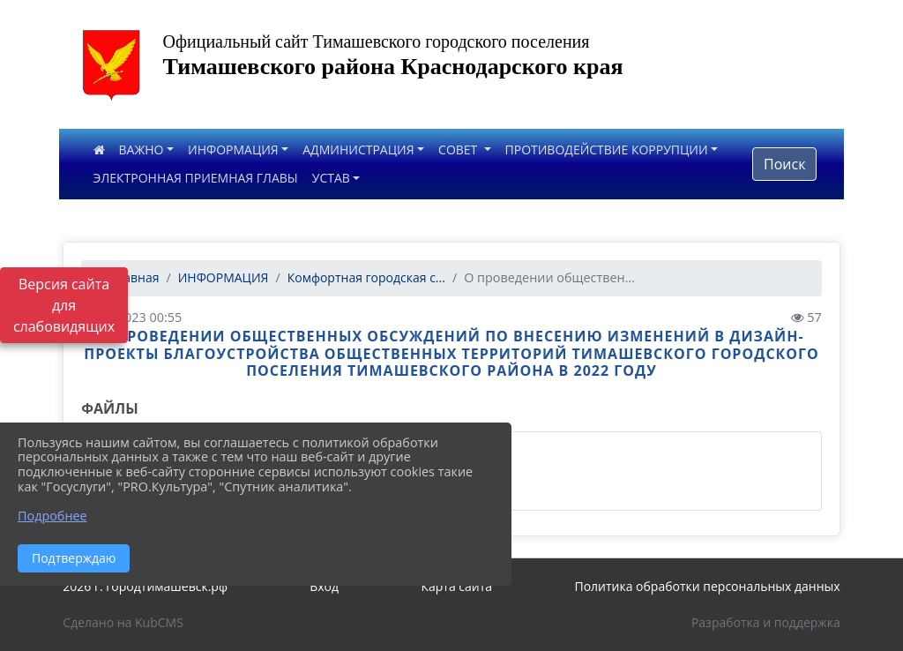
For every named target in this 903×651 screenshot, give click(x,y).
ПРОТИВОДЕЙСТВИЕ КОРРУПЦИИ (606, 149)
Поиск (784, 164)
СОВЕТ (459, 149)
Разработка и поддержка (765, 622)
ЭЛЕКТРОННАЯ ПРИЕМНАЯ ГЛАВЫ (195, 177)
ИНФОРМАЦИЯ (233, 149)
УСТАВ (331, 177)
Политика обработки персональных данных (707, 586)
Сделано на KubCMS (123, 622)
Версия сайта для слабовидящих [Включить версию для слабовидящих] (64, 305)
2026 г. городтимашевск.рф (145, 586)
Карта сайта (456, 586)
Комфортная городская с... (366, 277)
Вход (324, 586)
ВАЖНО (141, 149)
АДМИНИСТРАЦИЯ (358, 149)
